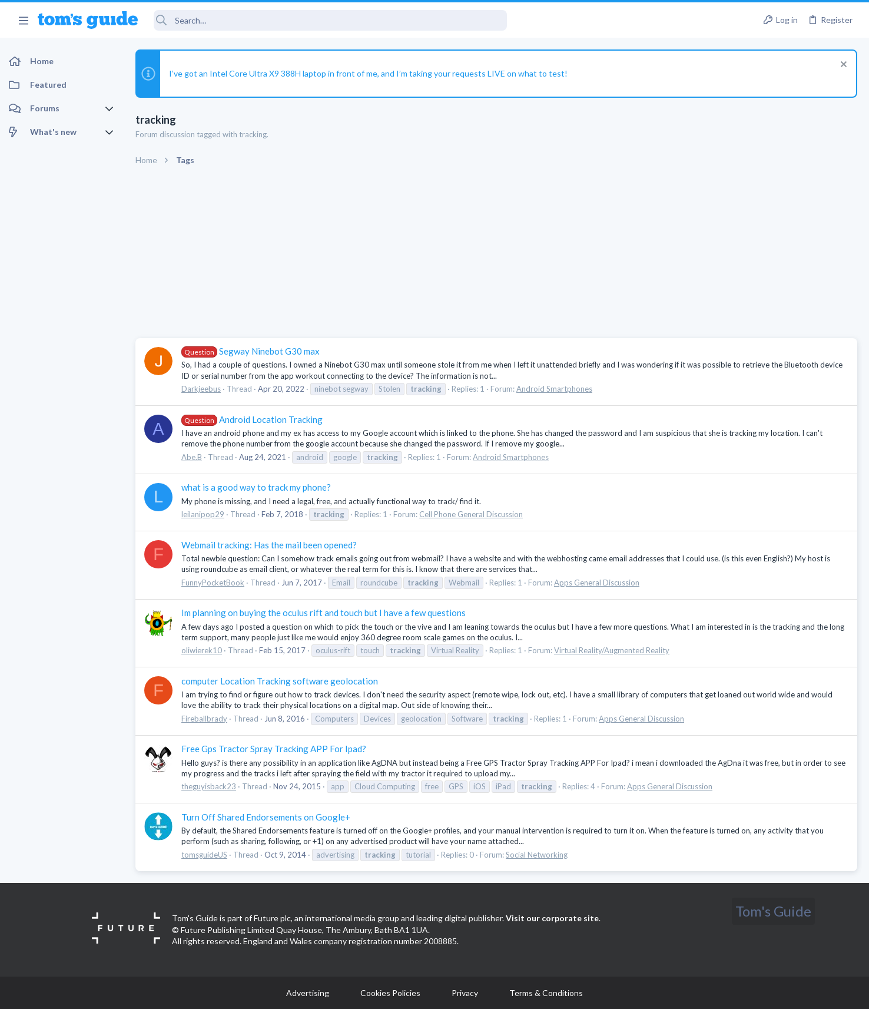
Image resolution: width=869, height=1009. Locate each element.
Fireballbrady (204, 718)
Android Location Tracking (252, 419)
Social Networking (537, 854)
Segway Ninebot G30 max (250, 351)
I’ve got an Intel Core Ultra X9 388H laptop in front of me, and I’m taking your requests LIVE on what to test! (368, 73)
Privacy (465, 993)
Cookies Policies (390, 993)
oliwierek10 (201, 650)
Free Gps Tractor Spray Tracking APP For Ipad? (273, 748)
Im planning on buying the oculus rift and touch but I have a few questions (323, 612)
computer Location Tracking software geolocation (279, 681)
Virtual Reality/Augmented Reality (611, 650)
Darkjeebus (201, 388)
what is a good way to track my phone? (256, 487)
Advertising (307, 993)
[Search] (330, 20)
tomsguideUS (204, 854)
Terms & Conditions (546, 993)
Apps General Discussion (596, 582)
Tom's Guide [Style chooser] (773, 910)
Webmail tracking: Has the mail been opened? (269, 545)
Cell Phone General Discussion (471, 514)
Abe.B (191, 457)
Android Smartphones (554, 388)
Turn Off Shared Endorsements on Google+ (265, 817)
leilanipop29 (202, 514)
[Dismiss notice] (842, 65)
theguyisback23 (208, 786)
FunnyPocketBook (212, 582)
